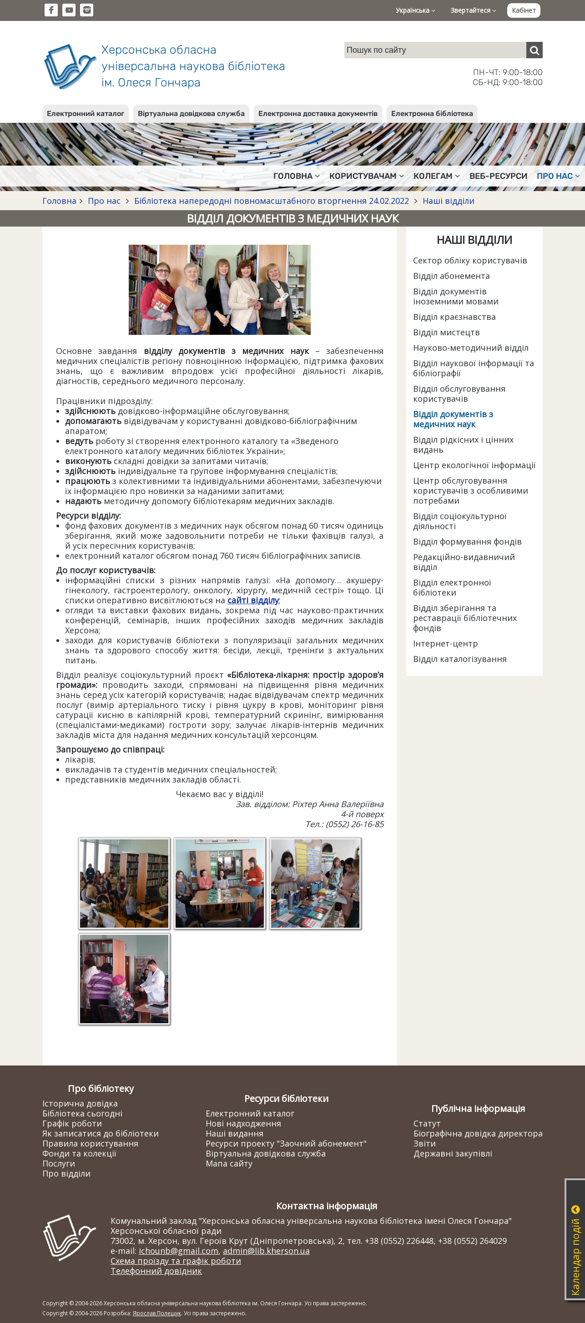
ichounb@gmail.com (178, 1250)
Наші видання (234, 1133)
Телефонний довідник (156, 1270)
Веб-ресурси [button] (498, 176)
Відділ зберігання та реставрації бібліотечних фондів (465, 618)
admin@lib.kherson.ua (266, 1250)
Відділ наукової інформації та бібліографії (473, 368)
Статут (427, 1123)
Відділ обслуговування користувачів (459, 394)
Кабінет (524, 10)
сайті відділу (253, 600)
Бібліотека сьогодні (82, 1113)
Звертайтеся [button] (473, 10)
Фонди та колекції (79, 1153)
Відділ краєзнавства (454, 317)
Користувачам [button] (366, 176)
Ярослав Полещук (157, 1313)
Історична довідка (80, 1103)
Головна (59, 200)
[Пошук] (534, 50)
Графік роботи (72, 1123)
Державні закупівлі (453, 1153)
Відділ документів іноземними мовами (456, 296)
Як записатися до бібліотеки (100, 1133)
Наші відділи (447, 200)
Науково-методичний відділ (471, 348)
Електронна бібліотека (432, 113)
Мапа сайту (229, 1163)
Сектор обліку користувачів (470, 260)
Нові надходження (243, 1123)
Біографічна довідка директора (478, 1133)
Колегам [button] (437, 176)
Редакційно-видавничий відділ (464, 562)
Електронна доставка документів (318, 113)
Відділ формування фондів (467, 541)
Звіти (425, 1143)
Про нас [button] (558, 176)
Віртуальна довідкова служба (191, 113)
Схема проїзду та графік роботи (176, 1260)
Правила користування (90, 1143)
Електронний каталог (85, 113)
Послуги (58, 1163)
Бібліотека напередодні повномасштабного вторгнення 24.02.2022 (271, 200)
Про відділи (66, 1173)
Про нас (104, 200)
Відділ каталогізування (460, 659)
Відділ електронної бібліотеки (452, 587)
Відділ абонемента (451, 276)
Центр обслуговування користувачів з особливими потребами (470, 490)
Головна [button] (296, 176)
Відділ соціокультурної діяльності (460, 521)
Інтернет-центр (445, 643)
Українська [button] (415, 10)
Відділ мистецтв (446, 332)
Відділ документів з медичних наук (453, 419)
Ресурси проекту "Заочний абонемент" (286, 1143)
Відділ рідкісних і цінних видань (463, 444)
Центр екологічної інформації (474, 465)
